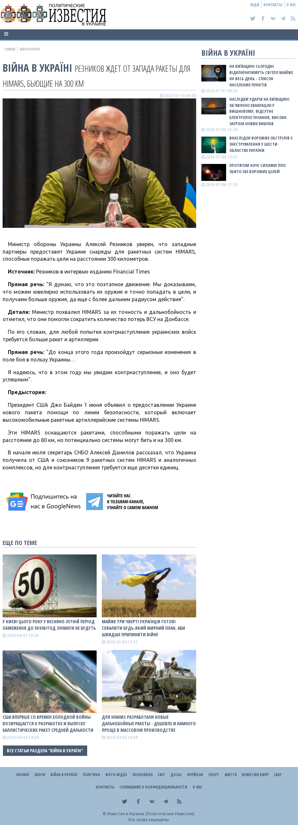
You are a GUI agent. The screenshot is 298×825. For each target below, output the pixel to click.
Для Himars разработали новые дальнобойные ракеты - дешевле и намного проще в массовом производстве (149, 723)
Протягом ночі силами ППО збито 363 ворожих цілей (257, 168)
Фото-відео (116, 774)
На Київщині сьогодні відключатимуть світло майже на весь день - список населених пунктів (261, 75)
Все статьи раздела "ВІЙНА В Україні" (45, 750)
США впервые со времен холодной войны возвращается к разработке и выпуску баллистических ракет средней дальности (48, 723)
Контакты (273, 4)
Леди (254, 4)
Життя (230, 774)
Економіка (142, 774)
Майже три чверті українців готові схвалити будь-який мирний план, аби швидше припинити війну (143, 628)
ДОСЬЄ (176, 774)
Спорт (213, 774)
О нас (291, 4)
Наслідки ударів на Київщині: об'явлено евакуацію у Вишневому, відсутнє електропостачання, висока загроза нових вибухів (259, 111)
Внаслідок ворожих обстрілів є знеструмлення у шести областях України (261, 144)
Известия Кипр (255, 774)
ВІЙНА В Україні (37, 68)
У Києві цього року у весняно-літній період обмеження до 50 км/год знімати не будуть (49, 624)
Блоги (39, 774)
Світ (161, 774)
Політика (91, 774)
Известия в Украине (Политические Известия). (151, 814)
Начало (22, 774)
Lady (278, 774)
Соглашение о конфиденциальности (153, 787)
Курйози (195, 774)
